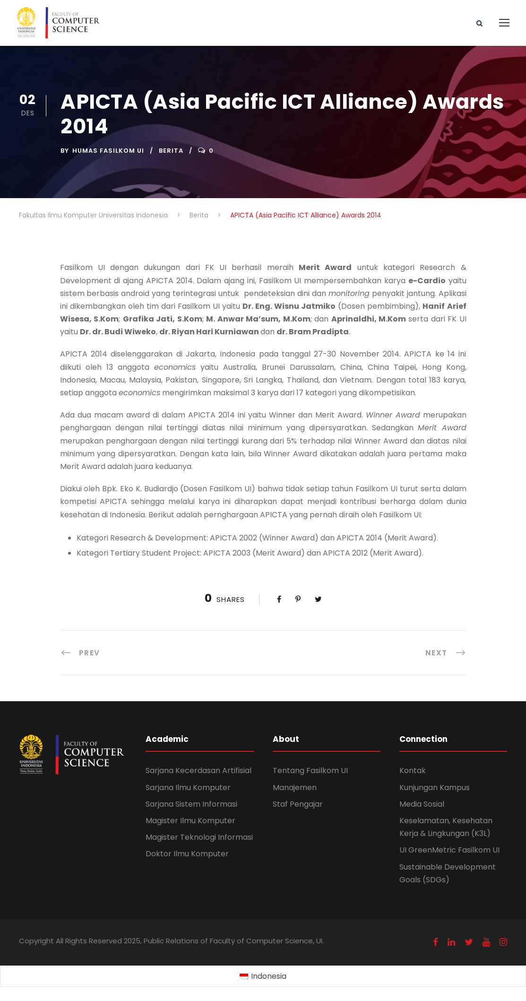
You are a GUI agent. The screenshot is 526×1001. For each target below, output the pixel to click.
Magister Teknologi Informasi (199, 837)
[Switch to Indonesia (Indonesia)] (263, 976)
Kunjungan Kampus (434, 787)
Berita (171, 150)
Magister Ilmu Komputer (190, 820)
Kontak (412, 770)
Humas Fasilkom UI (108, 150)
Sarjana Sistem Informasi (191, 804)
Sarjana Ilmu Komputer (188, 787)
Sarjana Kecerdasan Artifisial (198, 770)
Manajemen (295, 787)
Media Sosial (421, 804)
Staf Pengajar (298, 804)
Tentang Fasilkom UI (310, 770)
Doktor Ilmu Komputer (187, 853)
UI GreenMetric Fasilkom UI (449, 849)
